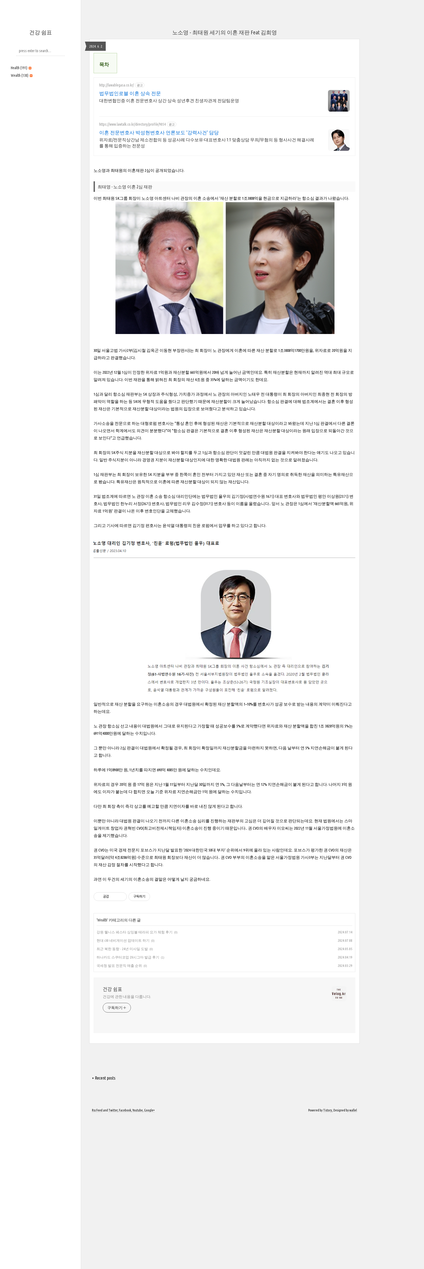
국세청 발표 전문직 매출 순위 (119, 1117)
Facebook (125, 1261)
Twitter (113, 1261)
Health (21, 68)
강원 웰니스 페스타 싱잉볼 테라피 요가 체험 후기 (135, 1083)
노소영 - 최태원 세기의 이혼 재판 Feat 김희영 (224, 32)
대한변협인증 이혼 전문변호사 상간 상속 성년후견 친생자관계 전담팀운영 (169, 176)
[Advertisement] (40, 118)
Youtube (137, 1261)
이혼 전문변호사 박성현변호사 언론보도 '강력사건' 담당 (159, 208)
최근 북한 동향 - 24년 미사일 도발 (122, 1100)
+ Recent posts (103, 1229)
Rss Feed (97, 1261)
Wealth (21, 75)
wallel (353, 1261)
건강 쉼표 (40, 32)
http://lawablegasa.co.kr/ (116, 161)
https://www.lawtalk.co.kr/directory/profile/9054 (132, 200)
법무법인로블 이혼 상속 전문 (130, 169)
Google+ (149, 1261)
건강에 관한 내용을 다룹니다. (127, 1148)
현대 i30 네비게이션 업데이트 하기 (123, 1092)
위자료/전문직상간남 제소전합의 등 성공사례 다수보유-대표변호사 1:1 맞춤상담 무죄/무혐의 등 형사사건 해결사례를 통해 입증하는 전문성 (206, 218)
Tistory (327, 1261)
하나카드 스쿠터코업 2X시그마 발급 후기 (128, 1108)
